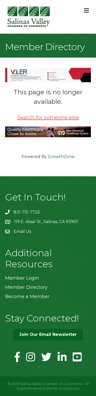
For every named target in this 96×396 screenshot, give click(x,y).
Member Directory (26, 287)
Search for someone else (48, 117)
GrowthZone (61, 156)
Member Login (22, 278)
